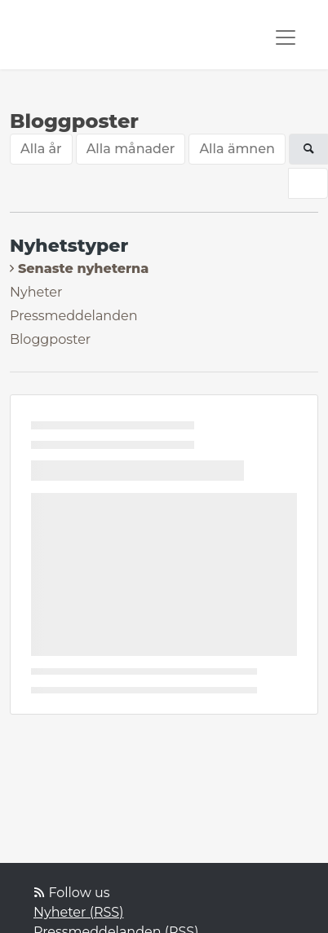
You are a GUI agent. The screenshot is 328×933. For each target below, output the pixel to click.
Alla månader (130, 148)
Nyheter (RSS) (78, 912)
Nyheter (36, 292)
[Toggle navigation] (286, 37)
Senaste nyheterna (83, 268)
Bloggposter (50, 339)
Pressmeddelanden (74, 315)
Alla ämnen (237, 148)
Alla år (41, 148)
